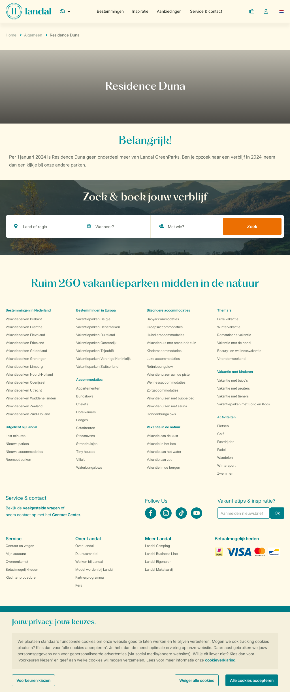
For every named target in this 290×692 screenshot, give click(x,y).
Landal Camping (157, 546)
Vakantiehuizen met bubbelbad (170, 398)
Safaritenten (85, 428)
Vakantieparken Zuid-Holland (28, 414)
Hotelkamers (86, 412)
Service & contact (206, 11)
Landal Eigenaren (158, 561)
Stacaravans (85, 436)
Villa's (80, 459)
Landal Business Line (161, 554)
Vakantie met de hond (234, 343)
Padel (221, 449)
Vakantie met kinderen (235, 371)
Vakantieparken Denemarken (98, 327)
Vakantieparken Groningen (26, 358)
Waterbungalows (89, 467)
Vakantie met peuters (233, 388)
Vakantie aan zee (159, 459)
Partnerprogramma (89, 577)
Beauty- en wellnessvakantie (239, 351)
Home (11, 35)
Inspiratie (140, 11)
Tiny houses (85, 451)
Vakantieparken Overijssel (25, 382)
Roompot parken (18, 459)
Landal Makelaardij (159, 569)
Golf (220, 434)
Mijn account (16, 554)
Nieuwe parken (17, 444)
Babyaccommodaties (163, 319)
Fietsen (223, 426)
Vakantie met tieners (233, 396)
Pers (78, 585)
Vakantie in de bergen (163, 467)
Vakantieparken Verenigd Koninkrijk (103, 358)
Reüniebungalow (160, 366)
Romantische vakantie (234, 335)
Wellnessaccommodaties (166, 382)
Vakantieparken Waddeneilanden (31, 398)
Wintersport (226, 465)
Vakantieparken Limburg (24, 366)
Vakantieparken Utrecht (24, 390)
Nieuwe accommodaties (24, 451)
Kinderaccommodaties (164, 351)
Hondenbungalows (161, 414)
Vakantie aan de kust (162, 436)
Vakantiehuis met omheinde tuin (171, 343)
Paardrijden (225, 442)
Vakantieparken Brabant (24, 319)
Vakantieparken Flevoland (25, 335)
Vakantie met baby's (232, 380)
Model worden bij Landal (94, 569)
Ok (277, 513)
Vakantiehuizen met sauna (167, 406)
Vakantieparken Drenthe (24, 327)
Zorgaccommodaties (162, 390)
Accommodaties (89, 379)
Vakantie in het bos (161, 444)
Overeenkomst (17, 561)
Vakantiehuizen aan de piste (168, 374)
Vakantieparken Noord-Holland (29, 374)
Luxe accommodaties (163, 358)
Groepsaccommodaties (165, 327)
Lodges (82, 420)
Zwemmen (225, 473)
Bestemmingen (110, 11)
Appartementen (88, 388)
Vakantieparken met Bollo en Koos (243, 404)
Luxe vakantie (227, 319)
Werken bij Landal (89, 561)
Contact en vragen (20, 546)
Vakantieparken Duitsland (95, 335)
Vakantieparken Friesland (25, 343)
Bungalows (84, 396)
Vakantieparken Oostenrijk (96, 343)
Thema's (224, 310)
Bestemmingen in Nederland (28, 310)
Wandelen (225, 457)
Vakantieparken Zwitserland (97, 366)
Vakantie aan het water (164, 451)
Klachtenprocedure (21, 577)
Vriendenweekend (231, 358)
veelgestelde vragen (41, 507)
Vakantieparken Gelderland (26, 351)
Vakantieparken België (93, 319)
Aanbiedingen (169, 11)
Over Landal (84, 546)
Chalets (82, 404)
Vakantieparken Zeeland (24, 406)
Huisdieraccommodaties (165, 335)
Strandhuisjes (86, 444)
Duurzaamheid (86, 554)
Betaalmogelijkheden (22, 569)
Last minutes (15, 436)
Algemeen (33, 35)
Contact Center (66, 514)
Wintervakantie (228, 327)
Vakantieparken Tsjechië (95, 351)
